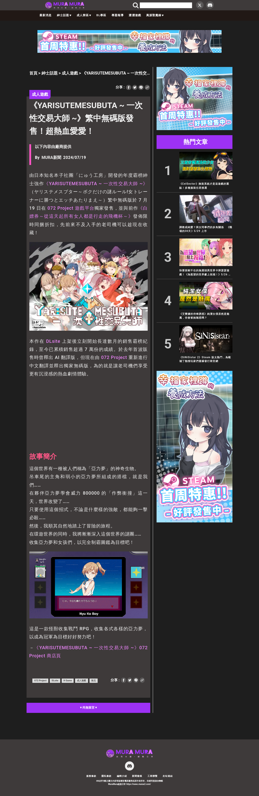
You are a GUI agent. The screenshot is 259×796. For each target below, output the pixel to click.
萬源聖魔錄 (155, 15)
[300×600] (194, 521)
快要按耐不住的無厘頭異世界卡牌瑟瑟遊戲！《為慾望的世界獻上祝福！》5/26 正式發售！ (205, 272)
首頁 (33, 73)
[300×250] (194, 128)
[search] (166, 5)
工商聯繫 (152, 776)
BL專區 (101, 15)
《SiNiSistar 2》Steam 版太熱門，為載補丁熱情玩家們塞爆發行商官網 (205, 359)
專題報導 (118, 15)
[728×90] (129, 51)
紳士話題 (64, 15)
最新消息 (45, 15)
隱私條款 (106, 776)
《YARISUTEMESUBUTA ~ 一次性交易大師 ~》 (96, 183)
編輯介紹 (122, 776)
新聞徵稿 (137, 776)
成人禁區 (84, 15)
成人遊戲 (70, 73)
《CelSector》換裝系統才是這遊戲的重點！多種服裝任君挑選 (204, 185)
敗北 (93, 680)
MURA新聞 (51, 157)
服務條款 (91, 776)
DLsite (53, 341)
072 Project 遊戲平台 (70, 208)
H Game (67, 680)
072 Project (114, 357)
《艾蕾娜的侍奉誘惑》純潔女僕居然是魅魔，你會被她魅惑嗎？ (204, 315)
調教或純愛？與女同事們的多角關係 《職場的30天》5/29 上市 (205, 229)
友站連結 (168, 776)
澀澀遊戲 (135, 15)
